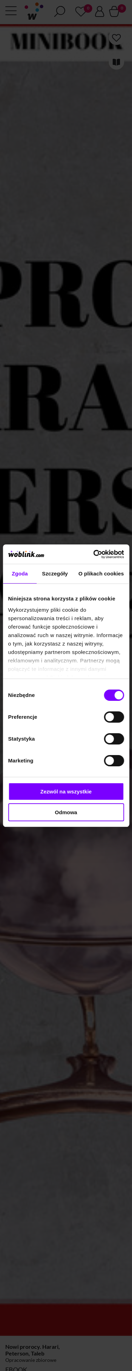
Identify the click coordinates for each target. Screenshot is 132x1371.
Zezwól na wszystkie (66, 791)
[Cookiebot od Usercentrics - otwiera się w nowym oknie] (94, 554)
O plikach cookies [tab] (101, 574)
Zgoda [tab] (20, 574)
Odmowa (66, 812)
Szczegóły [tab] (55, 574)
